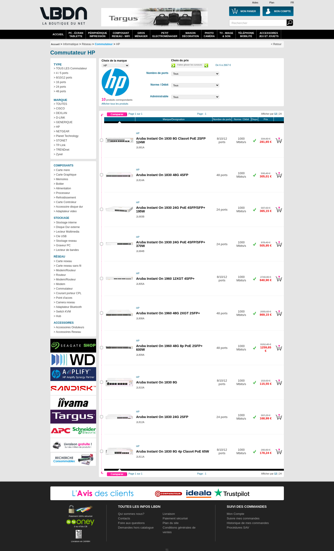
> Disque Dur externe (67, 227)
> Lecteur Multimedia (66, 231)
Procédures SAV (238, 527)
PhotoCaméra (209, 35)
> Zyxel (58, 154)
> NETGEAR (61, 131)
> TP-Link (59, 145)
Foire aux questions (131, 523)
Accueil (58, 34)
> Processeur (62, 193)
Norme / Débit (241, 119)
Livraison (169, 514)
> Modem (59, 284)
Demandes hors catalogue (136, 527)
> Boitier (59, 183)
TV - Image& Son (226, 35)
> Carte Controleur (65, 202)
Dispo (254, 119)
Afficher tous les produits (115, 103)
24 (280, 113)
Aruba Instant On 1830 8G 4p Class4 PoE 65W (172, 451)
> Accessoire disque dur (68, 206)
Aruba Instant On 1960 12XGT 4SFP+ (165, 278)
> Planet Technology (66, 136)
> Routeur (60, 275)
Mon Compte (235, 514)
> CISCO (59, 108)
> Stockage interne (65, 222)
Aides (255, 2)
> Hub (57, 316)
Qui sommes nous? (131, 514)
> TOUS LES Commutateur (70, 68)
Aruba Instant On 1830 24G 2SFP (162, 417)
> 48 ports (60, 91)
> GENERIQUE (63, 122)
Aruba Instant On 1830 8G (156, 382)
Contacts (124, 518)
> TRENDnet (61, 149)
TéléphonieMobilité (246, 35)
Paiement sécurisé (175, 518)
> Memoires (61, 179)
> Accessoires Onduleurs (69, 327)
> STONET (60, 140)
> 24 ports (60, 86)
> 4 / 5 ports (61, 73)
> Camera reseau (64, 302)
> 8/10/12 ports (63, 77)
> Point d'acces (63, 297)
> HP (57, 126)
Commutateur (104, 44)
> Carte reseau (63, 261)
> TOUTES (60, 104)
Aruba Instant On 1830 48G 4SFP (162, 175)
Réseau (86, 44)
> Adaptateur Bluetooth (68, 307)
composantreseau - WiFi (121, 35)
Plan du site (171, 523)
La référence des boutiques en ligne (63, 19)
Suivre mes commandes (243, 518)
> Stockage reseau (65, 240)
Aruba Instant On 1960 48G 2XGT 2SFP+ (168, 313)
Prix (266, 119)
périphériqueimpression (97, 35)
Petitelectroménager (164, 35)
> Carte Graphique (65, 174)
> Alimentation (62, 188)
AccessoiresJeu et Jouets (269, 35)
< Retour (276, 44)
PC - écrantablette (75, 35)
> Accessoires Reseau (67, 332)
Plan (271, 2)
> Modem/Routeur (65, 270)
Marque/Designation (174, 119)
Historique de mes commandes (248, 523)
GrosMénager (141, 35)
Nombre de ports (222, 119)
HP (118, 44)
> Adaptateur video (65, 211)
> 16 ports (60, 82)
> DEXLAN (60, 113)
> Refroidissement (65, 197)
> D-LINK (59, 117)
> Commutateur (63, 288)
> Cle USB (60, 236)
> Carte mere (62, 170)
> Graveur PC (62, 245)
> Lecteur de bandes (66, 250)
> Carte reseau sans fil (67, 265)
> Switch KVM (62, 311)
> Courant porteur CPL (67, 293)
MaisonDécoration (190, 35)
